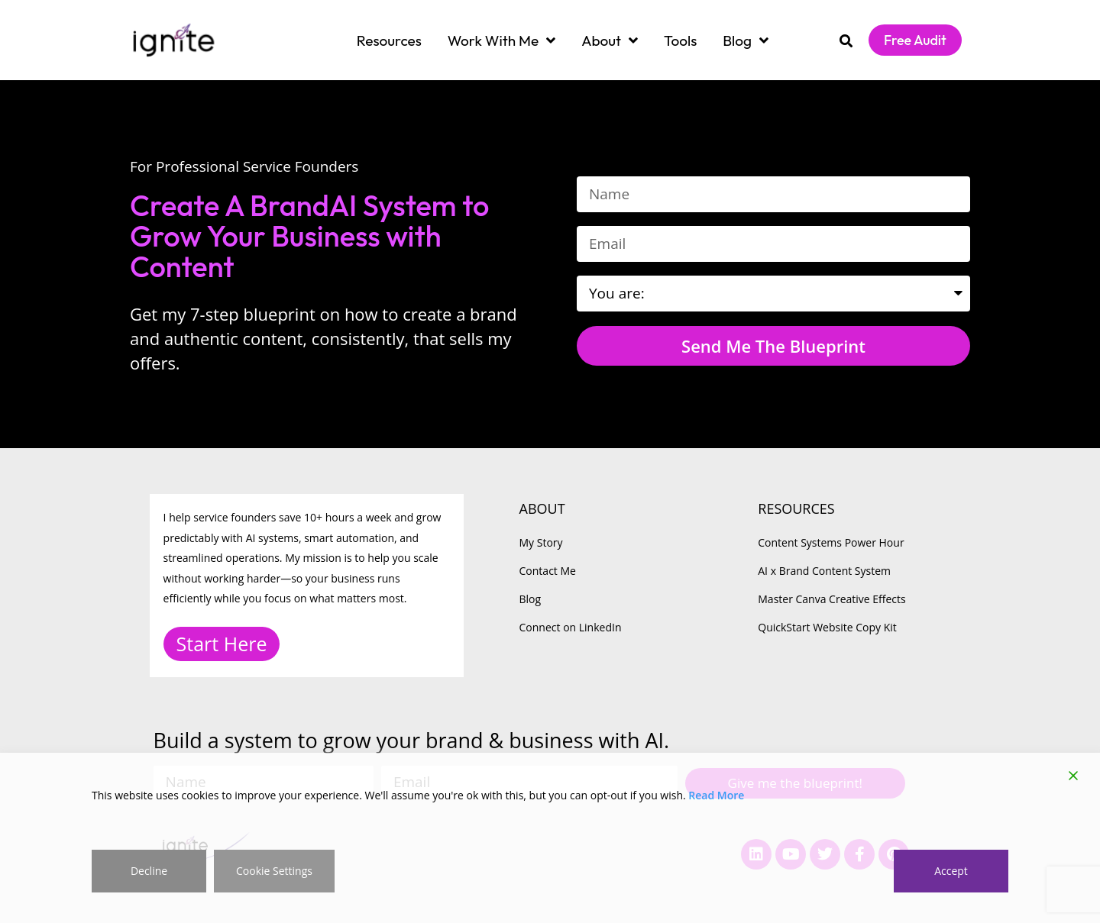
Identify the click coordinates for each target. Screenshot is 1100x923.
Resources (389, 40)
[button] (846, 41)
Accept (951, 870)
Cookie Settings (274, 870)
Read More (716, 795)
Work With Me (501, 40)
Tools (680, 40)
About (609, 40)
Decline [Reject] (149, 870)
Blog (745, 40)
